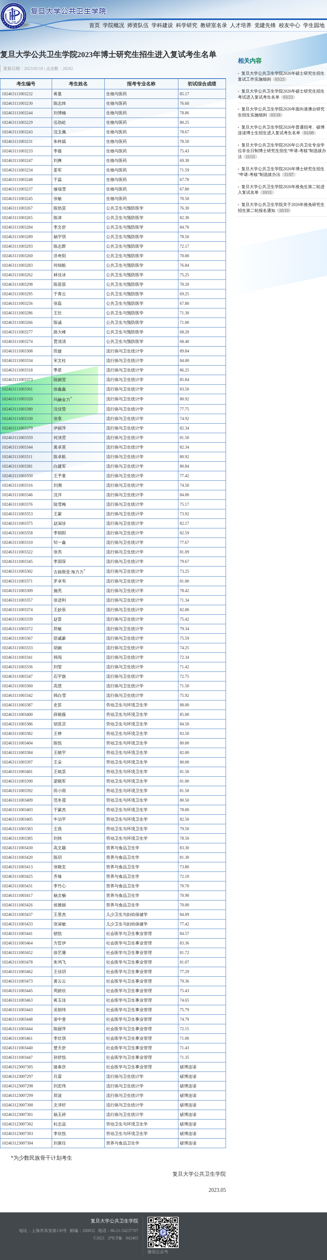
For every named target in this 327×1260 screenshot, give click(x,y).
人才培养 (240, 25)
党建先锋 (265, 25)
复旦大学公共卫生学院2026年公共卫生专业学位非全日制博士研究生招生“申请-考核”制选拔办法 (282, 151)
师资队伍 (138, 25)
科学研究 (186, 25)
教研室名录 (213, 25)
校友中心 (289, 25)
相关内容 (250, 60)
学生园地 (314, 25)
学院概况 (113, 25)
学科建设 (162, 25)
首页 (94, 25)
